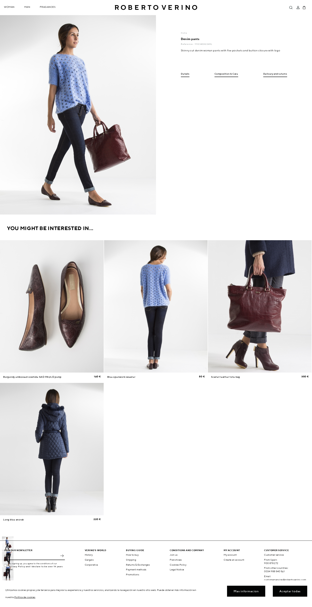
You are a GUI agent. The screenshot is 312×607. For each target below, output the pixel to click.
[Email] (31, 556)
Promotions (132, 574)
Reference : (188, 44)
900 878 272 (271, 563)
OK (62, 556)
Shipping (131, 559)
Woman (9, 6)
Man (27, 6)
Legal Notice (177, 569)
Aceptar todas (290, 591)
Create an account (234, 559)
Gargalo (89, 559)
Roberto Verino (156, 7)
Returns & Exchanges (138, 564)
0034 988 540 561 (274, 571)
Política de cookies (24, 597)
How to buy (132, 554)
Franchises (176, 559)
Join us (174, 554)
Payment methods (136, 569)
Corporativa (91, 564)
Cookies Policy (178, 564)
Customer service (274, 554)
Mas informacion (246, 591)
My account (230, 554)
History (89, 554)
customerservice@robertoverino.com (285, 579)
